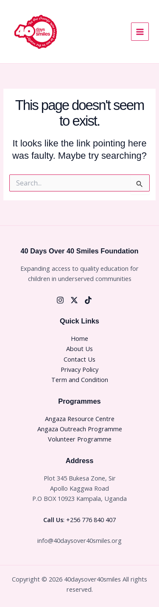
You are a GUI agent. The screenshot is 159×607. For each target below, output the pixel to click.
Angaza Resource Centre (79, 418)
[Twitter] (74, 300)
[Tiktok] (88, 300)
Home (79, 338)
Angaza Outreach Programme (79, 428)
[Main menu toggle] (140, 31)
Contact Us (79, 359)
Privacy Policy (79, 369)
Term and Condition (79, 379)
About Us (79, 348)
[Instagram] (60, 300)
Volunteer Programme (80, 439)
